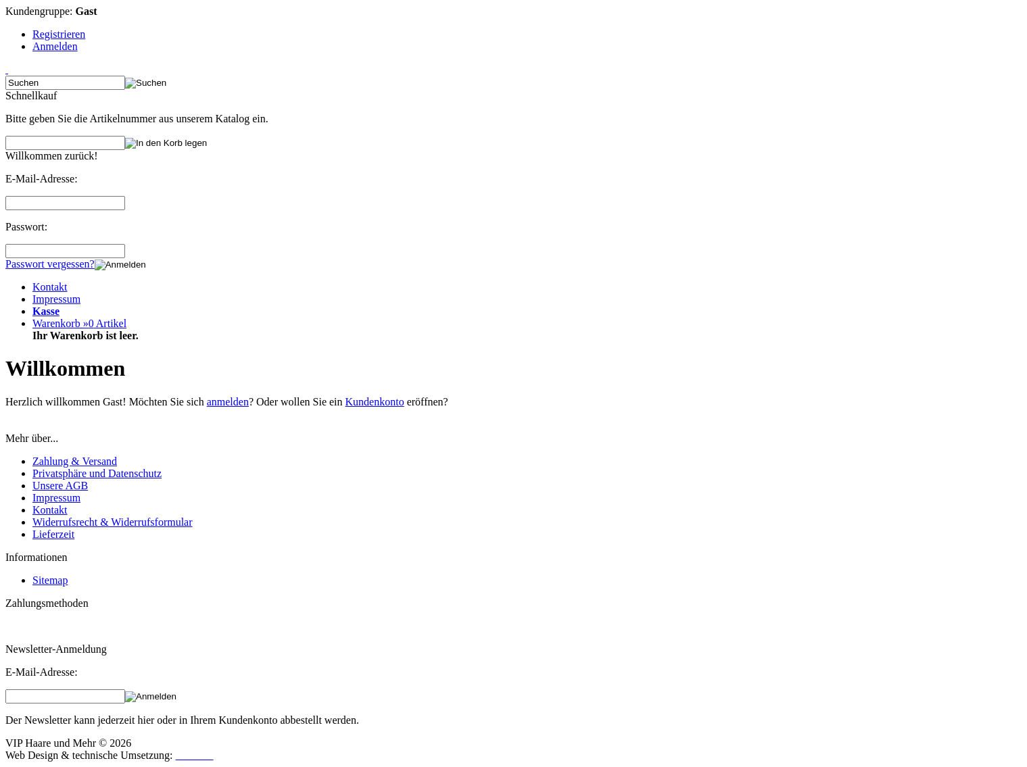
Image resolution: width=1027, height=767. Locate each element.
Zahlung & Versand (74, 461)
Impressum (56, 299)
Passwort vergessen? (50, 264)
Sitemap (50, 580)
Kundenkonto (374, 401)
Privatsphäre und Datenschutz (97, 473)
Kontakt (50, 287)
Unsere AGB (60, 485)
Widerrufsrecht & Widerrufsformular (112, 522)
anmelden (228, 401)
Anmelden (55, 46)
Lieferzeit (53, 534)
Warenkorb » (79, 323)
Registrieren (58, 34)
